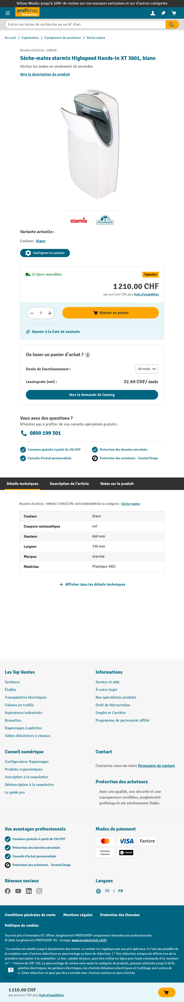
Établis (10, 690)
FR (120, 891)
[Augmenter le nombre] (50, 313)
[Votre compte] (153, 13)
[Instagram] (39, 892)
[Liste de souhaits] (163, 13)
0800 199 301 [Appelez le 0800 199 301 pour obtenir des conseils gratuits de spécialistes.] (40, 433)
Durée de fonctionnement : (48, 369)
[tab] (22, 483)
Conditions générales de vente (30, 915)
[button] (87, 355)
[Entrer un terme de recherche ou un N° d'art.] (85, 24)
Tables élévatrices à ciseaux (27, 736)
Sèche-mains (130, 504)
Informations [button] (109, 672)
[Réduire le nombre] (32, 313)
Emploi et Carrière (111, 713)
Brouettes (13, 720)
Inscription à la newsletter (26, 777)
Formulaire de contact (156, 765)
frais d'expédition (146, 294)
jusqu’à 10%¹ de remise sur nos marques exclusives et (85, 3)
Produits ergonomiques (23, 769)
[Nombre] (41, 313)
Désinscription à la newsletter (29, 785)
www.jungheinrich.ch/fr (89, 940)
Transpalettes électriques (25, 697)
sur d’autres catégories (148, 3)
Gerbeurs (12, 682)
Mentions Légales (77, 915)
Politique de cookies (22, 925)
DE (107, 891)
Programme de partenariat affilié (122, 720)
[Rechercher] (172, 24)
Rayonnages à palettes (23, 728)
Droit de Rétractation (113, 705)
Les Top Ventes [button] (20, 672)
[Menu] (7, 13)
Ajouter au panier (111, 313)
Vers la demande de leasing (92, 394)
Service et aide (108, 682)
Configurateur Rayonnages (27, 762)
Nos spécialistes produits (116, 697)
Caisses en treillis (19, 705)
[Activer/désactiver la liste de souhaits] (52, 332)
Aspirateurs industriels (23, 713)
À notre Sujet (106, 690)
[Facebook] (8, 892)
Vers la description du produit (45, 74)
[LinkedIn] (29, 892)
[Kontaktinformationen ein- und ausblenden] (11, 970)
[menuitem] (153, 13)
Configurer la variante (45, 253)
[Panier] (174, 13)
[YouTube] (18, 892)
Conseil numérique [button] (24, 752)
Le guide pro (15, 792)
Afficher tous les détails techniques (95, 584)
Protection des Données (120, 915)
